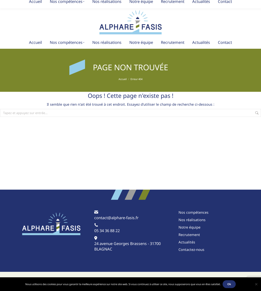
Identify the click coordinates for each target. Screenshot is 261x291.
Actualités (187, 242)
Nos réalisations (192, 219)
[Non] (256, 284)
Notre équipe (189, 227)
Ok (229, 284)
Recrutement (189, 234)
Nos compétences (193, 212)
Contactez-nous (191, 249)
